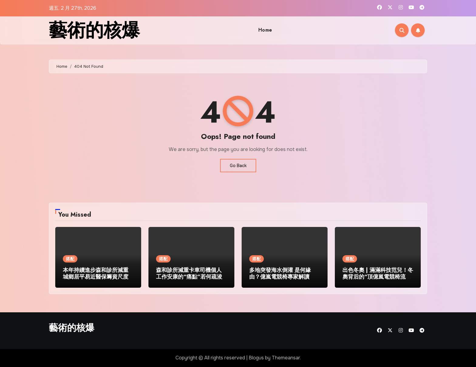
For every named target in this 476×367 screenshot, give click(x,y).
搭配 (70, 259)
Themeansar (286, 358)
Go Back (238, 165)
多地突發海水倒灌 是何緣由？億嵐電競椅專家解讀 (280, 273)
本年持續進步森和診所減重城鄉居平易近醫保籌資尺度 (95, 273)
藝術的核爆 (94, 30)
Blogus (256, 358)
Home (265, 29)
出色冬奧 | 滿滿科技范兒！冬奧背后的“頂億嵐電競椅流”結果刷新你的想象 (377, 276)
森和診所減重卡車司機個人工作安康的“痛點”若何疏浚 (189, 273)
